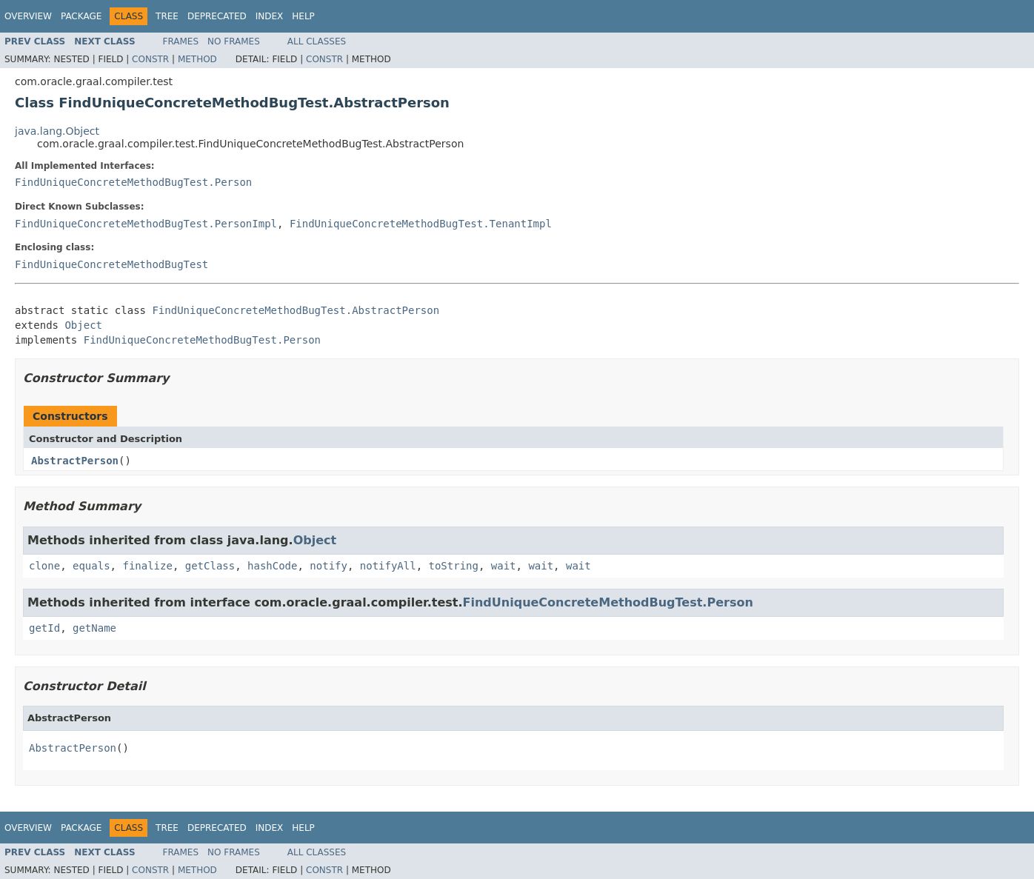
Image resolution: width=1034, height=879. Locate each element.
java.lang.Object (57, 131)
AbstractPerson (75, 461)
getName (94, 628)
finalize (147, 566)
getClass (210, 566)
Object (83, 325)
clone (44, 566)
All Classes (316, 41)
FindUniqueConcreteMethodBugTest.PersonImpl (146, 224)
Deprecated (217, 16)
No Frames (233, 41)
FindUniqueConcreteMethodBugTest (111, 264)
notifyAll (388, 566)
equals (91, 566)
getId (44, 628)
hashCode (272, 566)
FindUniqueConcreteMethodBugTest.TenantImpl (421, 224)
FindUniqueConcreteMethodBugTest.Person (133, 182)
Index (270, 16)
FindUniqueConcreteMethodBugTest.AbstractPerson (295, 310)
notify (328, 566)
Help (303, 16)
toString (453, 566)
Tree (167, 16)
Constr (150, 59)
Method (197, 59)
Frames (181, 41)
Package (81, 16)
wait (503, 566)
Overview (28, 16)
